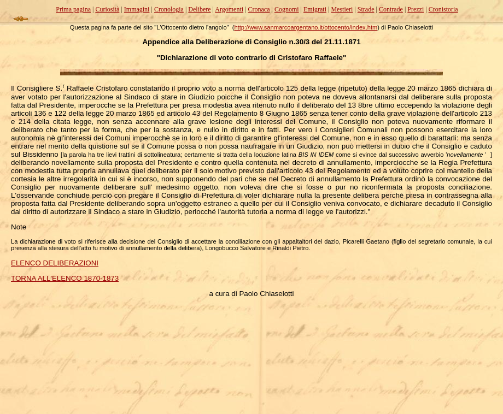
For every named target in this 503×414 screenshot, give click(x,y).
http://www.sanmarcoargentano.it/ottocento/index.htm (305, 27)
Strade (366, 9)
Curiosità (107, 9)
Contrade (391, 9)
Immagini (137, 9)
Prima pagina (73, 9)
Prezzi (415, 9)
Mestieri (342, 9)
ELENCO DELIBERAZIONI (54, 263)
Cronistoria (443, 9)
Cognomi (286, 9)
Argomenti (229, 9)
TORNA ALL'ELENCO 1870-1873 (65, 278)
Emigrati (314, 9)
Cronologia (169, 9)
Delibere (199, 9)
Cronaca (259, 9)
